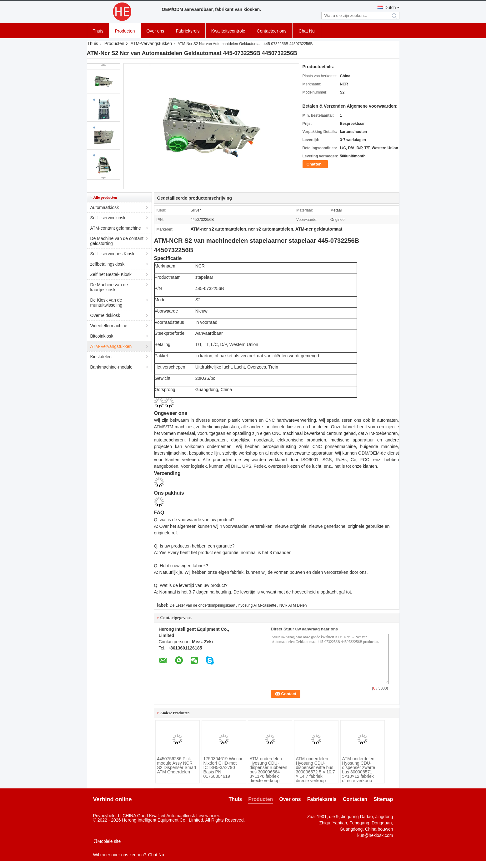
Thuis (98, 30)
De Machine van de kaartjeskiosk (109, 287)
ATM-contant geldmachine (115, 228)
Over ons (155, 30)
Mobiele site (107, 841)
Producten (125, 30)
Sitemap (383, 799)
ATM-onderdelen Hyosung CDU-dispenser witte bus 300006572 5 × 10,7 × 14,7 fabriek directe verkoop (315, 770)
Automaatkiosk (104, 207)
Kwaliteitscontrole (228, 30)
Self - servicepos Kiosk (112, 253)
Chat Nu (306, 30)
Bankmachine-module (111, 366)
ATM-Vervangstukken (151, 43)
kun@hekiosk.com (375, 835)
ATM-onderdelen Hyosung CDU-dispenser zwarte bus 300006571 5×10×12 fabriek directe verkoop (358, 770)
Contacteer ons (272, 30)
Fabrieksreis (187, 30)
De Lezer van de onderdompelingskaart (202, 605)
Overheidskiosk (105, 315)
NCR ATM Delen (293, 605)
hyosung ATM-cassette (257, 605)
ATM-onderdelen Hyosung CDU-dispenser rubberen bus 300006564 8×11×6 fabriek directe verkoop (269, 770)
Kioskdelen (101, 356)
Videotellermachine (109, 325)
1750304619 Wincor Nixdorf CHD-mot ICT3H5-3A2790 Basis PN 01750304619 (223, 767)
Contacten (355, 799)
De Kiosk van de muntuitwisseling (106, 303)
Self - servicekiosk (108, 217)
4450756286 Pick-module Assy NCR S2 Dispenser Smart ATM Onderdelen (176, 765)
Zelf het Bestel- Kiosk (111, 274)
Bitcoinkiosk (101, 336)
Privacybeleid (106, 815)
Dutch (390, 7)
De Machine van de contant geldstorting (116, 241)
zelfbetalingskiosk (107, 264)
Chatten (314, 164)
